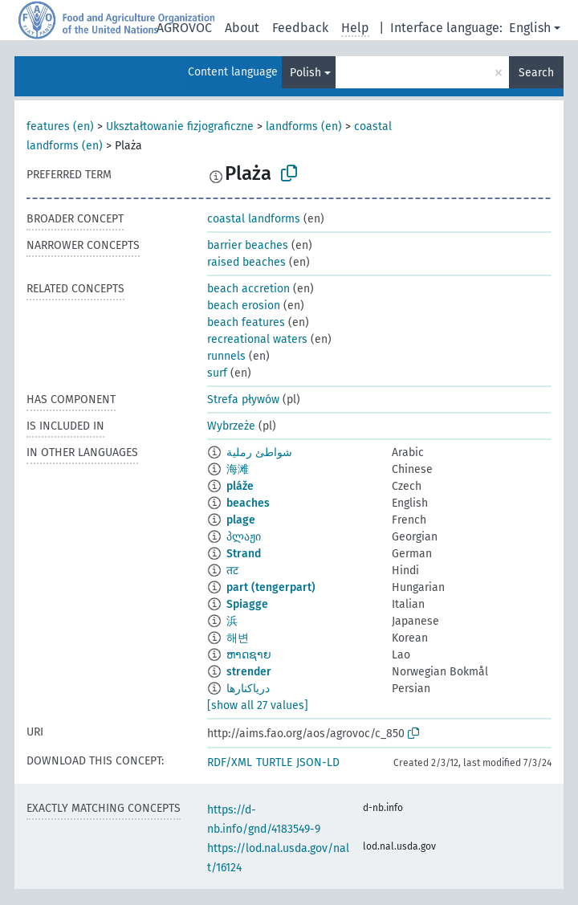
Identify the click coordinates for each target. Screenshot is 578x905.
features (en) (60, 126)
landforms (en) (304, 126)
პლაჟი (243, 537)
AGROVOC (184, 27)
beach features (246, 322)
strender (248, 672)
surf (217, 373)
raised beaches (246, 262)
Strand (243, 554)
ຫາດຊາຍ (248, 655)
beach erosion (243, 305)
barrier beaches (247, 245)
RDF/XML (229, 762)
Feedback (300, 27)
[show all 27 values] (257, 705)
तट (232, 570)
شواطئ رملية (259, 452)
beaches (248, 503)
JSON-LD (318, 762)
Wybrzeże (231, 426)
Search (536, 72)
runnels (226, 356)
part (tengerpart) (270, 587)
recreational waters (257, 339)
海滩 (237, 469)
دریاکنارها (248, 688)
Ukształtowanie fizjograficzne (180, 126)
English (530, 27)
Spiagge (247, 604)
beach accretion (248, 289)
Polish (305, 72)
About (242, 27)
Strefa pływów (243, 399)
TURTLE (274, 762)
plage (240, 520)
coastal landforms (253, 219)
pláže (240, 486)
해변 (237, 638)
